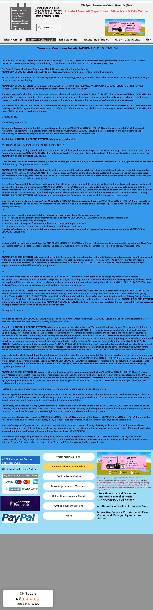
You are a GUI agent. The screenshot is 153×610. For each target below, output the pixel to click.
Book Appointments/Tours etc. (69, 486)
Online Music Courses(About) (69, 496)
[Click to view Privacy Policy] (20, 469)
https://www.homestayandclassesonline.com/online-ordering (82, 71)
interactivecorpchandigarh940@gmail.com (92, 425)
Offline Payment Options (68, 505)
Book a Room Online (69, 476)
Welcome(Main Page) (68, 456)
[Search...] (48, 27)
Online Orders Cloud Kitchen (68, 466)
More (69, 515)
